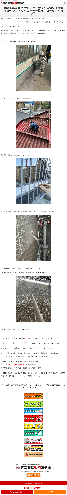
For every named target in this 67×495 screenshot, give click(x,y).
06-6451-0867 (17, 493)
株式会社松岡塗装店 (16, 365)
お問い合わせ (50, 492)
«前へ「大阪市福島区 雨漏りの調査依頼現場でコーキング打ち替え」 (22, 385)
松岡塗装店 (30, 483)
